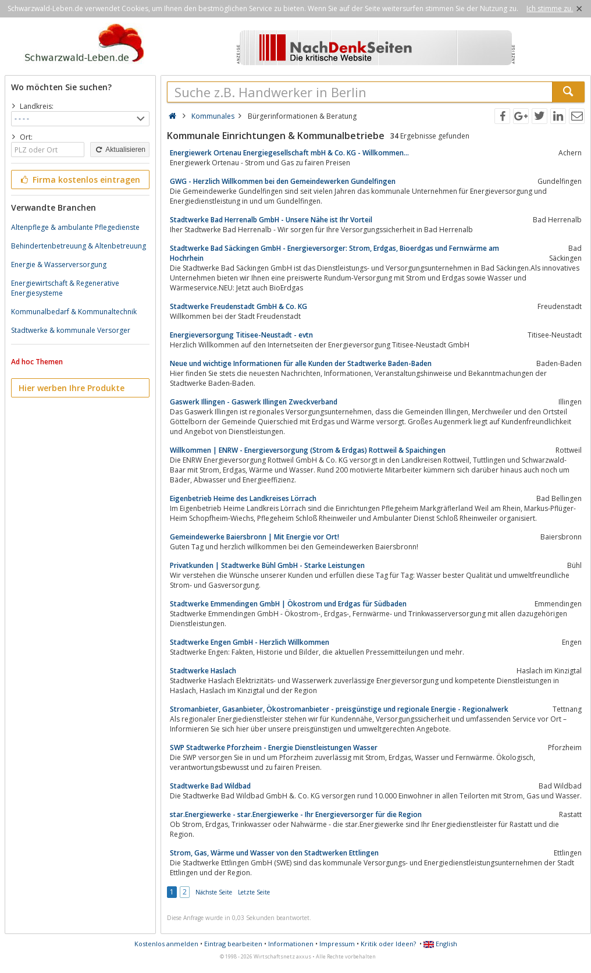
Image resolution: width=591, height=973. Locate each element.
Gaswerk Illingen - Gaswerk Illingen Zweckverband (253, 402)
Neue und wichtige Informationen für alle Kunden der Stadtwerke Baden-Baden (301, 363)
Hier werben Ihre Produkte (71, 387)
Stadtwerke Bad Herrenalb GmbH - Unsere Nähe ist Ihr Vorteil (271, 220)
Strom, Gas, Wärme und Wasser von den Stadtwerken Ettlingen (274, 853)
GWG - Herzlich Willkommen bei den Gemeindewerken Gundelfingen (283, 181)
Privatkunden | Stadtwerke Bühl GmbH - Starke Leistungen (267, 565)
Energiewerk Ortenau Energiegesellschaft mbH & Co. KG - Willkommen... (289, 153)
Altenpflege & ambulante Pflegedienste (75, 227)
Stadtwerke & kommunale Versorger (70, 330)
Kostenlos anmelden (166, 943)
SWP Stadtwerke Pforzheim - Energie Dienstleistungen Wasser (274, 747)
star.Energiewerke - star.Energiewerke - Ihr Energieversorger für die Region (296, 814)
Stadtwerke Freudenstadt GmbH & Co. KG (238, 306)
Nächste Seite (213, 892)
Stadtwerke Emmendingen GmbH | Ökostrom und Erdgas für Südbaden (288, 604)
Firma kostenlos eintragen (79, 179)
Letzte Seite (254, 892)
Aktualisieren (119, 149)
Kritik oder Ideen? (388, 943)
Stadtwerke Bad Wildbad (210, 786)
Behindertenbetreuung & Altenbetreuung (78, 246)
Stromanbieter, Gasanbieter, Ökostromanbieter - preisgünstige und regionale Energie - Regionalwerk (339, 709)
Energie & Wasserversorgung (58, 264)
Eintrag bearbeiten (233, 943)
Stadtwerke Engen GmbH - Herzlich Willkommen (249, 642)
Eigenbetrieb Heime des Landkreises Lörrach (243, 498)
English (440, 943)
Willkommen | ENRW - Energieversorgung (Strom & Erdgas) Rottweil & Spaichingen (308, 450)
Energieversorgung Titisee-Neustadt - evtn (241, 335)
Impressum (337, 943)
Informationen (291, 943)
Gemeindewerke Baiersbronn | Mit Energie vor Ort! (254, 537)
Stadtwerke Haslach (203, 671)
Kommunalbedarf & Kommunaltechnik (74, 312)
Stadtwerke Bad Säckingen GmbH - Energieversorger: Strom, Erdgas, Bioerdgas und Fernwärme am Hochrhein (334, 253)
